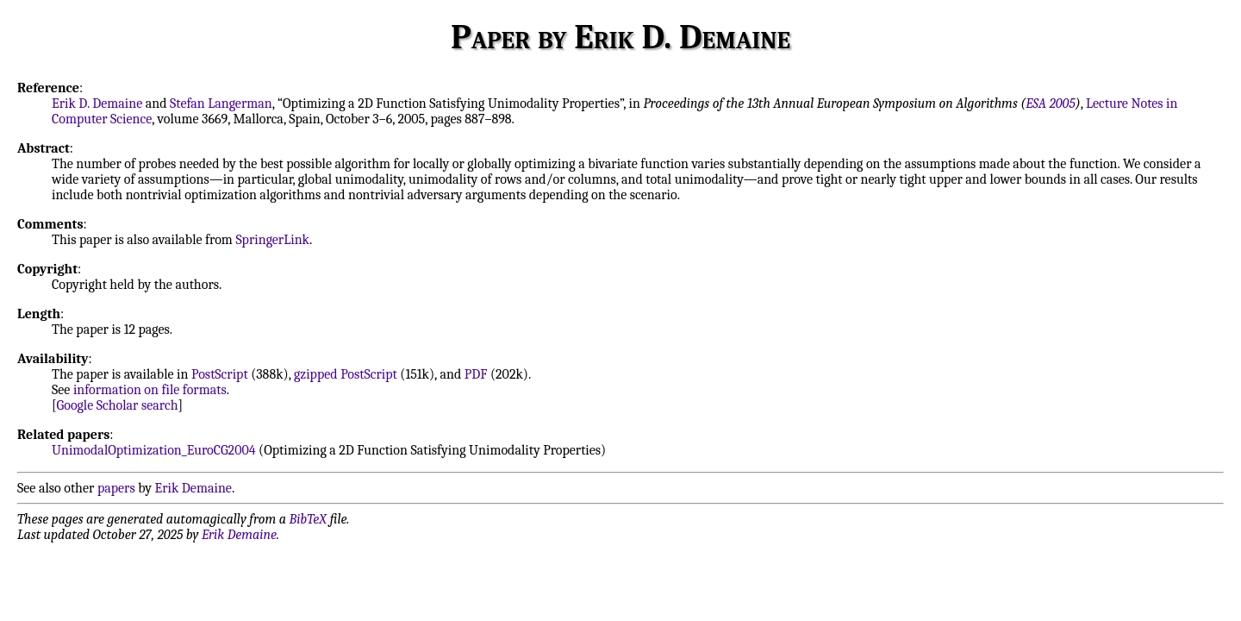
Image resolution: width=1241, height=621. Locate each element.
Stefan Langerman (221, 103)
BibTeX (308, 519)
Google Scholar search (117, 405)
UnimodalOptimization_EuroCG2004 (154, 450)
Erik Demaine (193, 488)
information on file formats (150, 390)
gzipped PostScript (345, 374)
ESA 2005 (1051, 103)
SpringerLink (272, 240)
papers (116, 488)
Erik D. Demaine (97, 103)
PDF (476, 374)
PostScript (219, 374)
